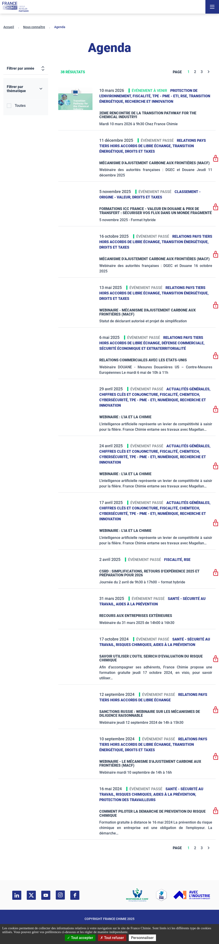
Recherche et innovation (149, 101)
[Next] (208, 72)
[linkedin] (17, 895)
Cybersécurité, (114, 400)
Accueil (8, 27)
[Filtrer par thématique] (25, 89)
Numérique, (169, 400)
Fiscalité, (142, 96)
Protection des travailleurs (127, 800)
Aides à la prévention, (174, 794)
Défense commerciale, (183, 343)
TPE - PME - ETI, (166, 96)
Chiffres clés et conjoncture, (129, 394)
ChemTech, (190, 394)
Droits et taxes (140, 151)
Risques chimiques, (134, 645)
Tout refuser (112, 938)
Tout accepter (80, 938)
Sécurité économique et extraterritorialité (142, 348)
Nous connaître (34, 27)
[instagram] (60, 895)
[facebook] (75, 895)
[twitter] (31, 895)
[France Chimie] (15, 7)
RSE (187, 560)
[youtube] (46, 895)
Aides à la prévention (137, 604)
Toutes (20, 105)
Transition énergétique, (185, 242)
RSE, (184, 96)
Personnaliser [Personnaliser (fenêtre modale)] (142, 938)
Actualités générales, (188, 389)
